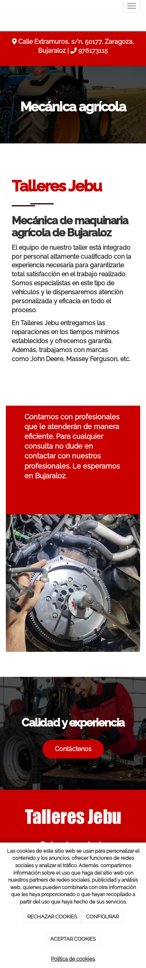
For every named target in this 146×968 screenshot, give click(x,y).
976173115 (93, 50)
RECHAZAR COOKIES (52, 917)
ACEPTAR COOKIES (73, 939)
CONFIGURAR (102, 917)
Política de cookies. (73, 959)
